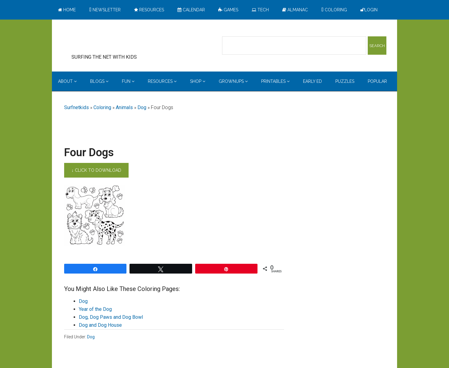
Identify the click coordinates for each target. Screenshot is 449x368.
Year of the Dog (95, 309)
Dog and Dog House (100, 325)
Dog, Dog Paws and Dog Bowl (111, 317)
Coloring (102, 107)
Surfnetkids (76, 107)
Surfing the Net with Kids (114, 39)
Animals (124, 107)
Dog (141, 107)
